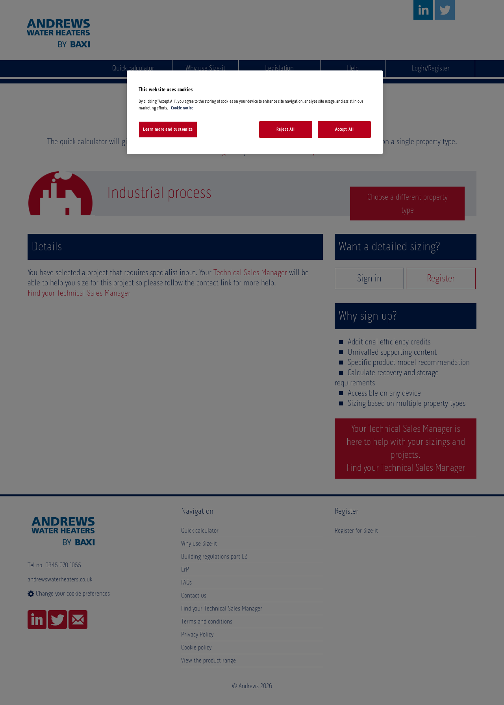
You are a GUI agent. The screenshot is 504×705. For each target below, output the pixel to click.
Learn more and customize (168, 129)
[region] (255, 112)
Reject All (285, 129)
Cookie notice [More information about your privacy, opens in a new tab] (182, 108)
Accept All (344, 129)
